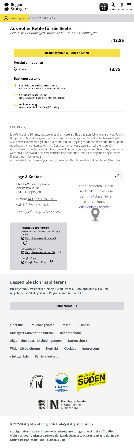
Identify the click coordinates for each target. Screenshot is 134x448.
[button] (67, 53)
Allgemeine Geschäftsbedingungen (36, 340)
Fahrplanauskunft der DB (40, 252)
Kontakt (52, 348)
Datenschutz (77, 340)
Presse (65, 325)
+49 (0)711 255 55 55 (42, 199)
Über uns (17, 325)
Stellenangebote (42, 325)
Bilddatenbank (71, 332)
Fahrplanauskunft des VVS (40, 238)
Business (83, 325)
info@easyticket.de (36, 204)
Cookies (70, 348)
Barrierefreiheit (46, 356)
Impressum (90, 348)
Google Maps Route (36, 262)
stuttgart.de (19, 356)
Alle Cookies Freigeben (95, 207)
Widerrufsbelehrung (25, 348)
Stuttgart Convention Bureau (32, 332)
